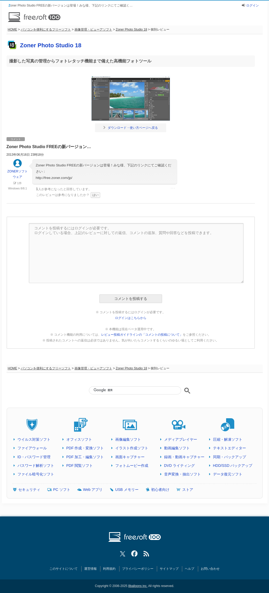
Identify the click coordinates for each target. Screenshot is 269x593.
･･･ (172, 188)
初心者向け (160, 489)
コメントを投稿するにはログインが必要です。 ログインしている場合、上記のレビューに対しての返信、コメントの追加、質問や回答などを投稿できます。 (136, 253)
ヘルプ (189, 569)
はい (95, 195)
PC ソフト (61, 489)
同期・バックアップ (229, 457)
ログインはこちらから (130, 318)
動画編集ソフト (177, 448)
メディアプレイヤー (180, 439)
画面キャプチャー (130, 457)
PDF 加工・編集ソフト (85, 457)
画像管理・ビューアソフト (93, 29)
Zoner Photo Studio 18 (131, 29)
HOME (12, 29)
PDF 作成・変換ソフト (85, 448)
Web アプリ (92, 489)
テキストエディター (229, 448)
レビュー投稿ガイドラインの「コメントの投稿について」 (142, 334)
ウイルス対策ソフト (34, 439)
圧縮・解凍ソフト (227, 439)
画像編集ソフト (128, 439)
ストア (187, 489)
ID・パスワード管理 (34, 457)
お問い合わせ (210, 569)
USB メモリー (127, 489)
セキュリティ (29, 489)
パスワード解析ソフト (36, 465)
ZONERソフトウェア (17, 171)
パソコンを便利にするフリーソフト (46, 29)
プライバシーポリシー (137, 569)
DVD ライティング (179, 465)
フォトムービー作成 (131, 465)
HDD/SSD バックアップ (233, 465)
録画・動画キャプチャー (184, 457)
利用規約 (109, 569)
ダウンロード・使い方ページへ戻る (130, 128)
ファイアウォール (32, 448)
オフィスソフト (79, 439)
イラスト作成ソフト (131, 448)
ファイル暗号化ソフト (36, 474)
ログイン (252, 5)
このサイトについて (63, 569)
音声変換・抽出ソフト (182, 474)
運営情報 (90, 569)
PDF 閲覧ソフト (79, 465)
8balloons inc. (137, 586)
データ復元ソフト (227, 474)
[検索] (135, 390)
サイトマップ (169, 569)
